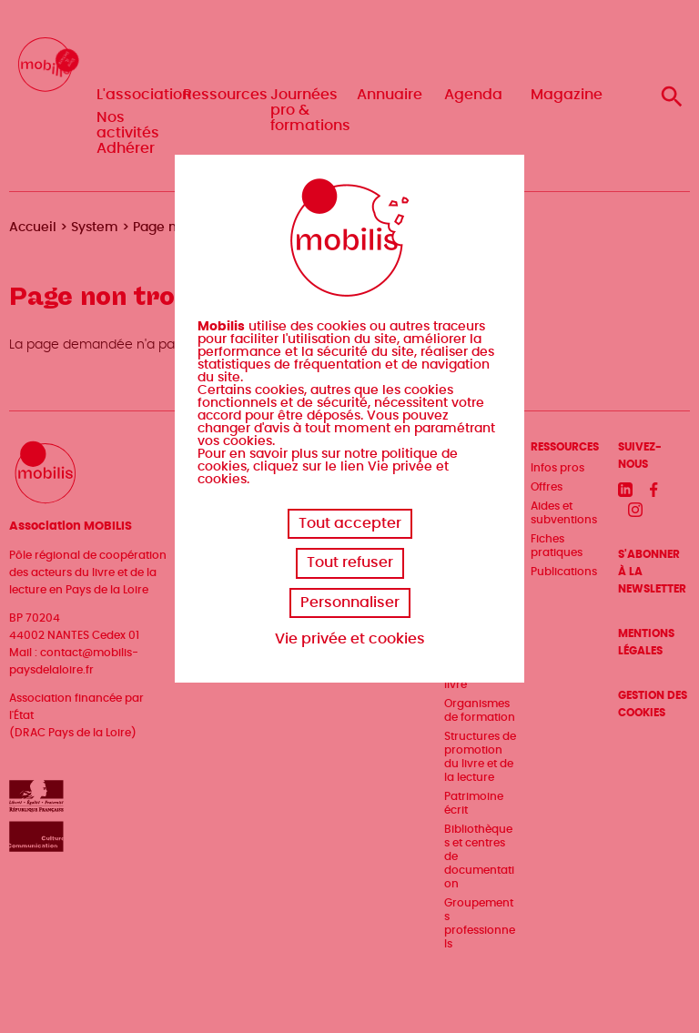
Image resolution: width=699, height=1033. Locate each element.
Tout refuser (350, 562)
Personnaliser (350, 602)
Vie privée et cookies (350, 639)
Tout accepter (350, 523)
